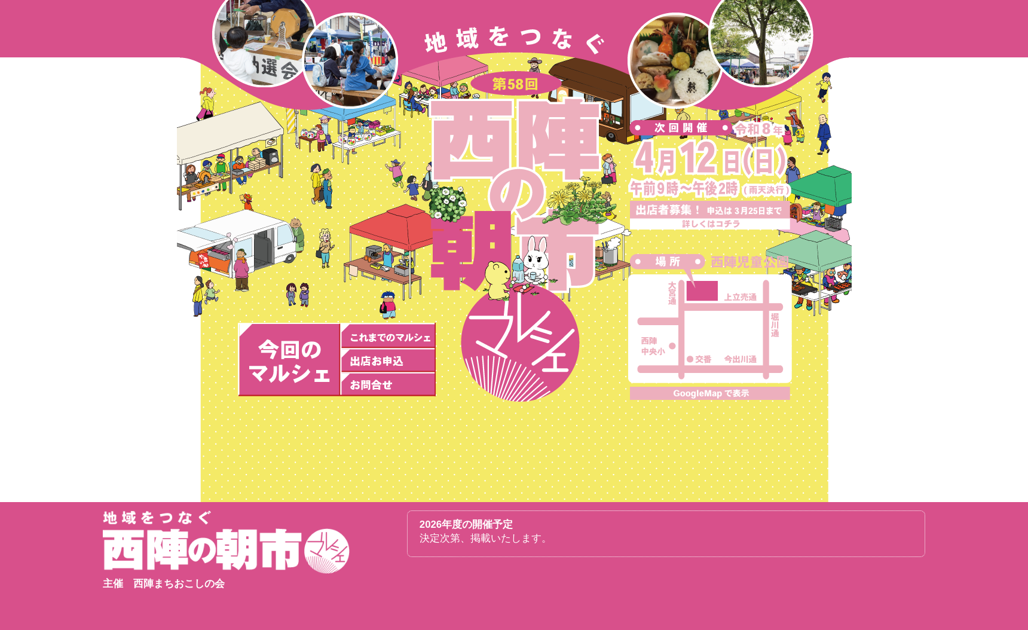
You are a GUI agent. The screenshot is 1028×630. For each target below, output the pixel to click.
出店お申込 (388, 360)
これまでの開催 (388, 335)
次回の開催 (289, 360)
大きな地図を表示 (710, 393)
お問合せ (388, 384)
